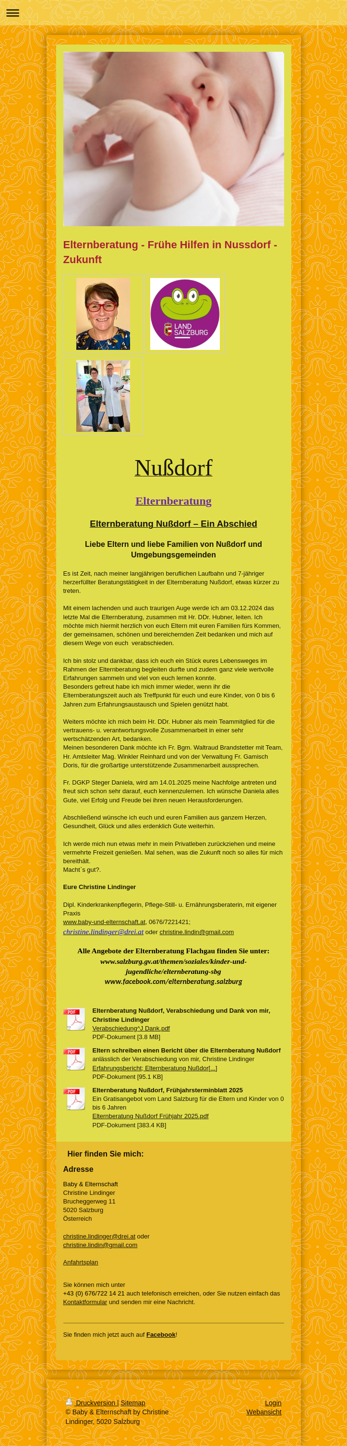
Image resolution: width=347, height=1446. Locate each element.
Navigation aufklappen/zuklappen (173, 12)
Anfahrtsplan (80, 1262)
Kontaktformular (85, 1302)
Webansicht (264, 1412)
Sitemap (133, 1403)
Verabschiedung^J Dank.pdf (131, 1028)
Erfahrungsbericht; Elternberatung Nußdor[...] (155, 1068)
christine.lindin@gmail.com (196, 932)
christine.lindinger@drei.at (99, 1236)
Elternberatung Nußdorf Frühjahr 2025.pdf (151, 1116)
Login (273, 1403)
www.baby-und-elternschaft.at (104, 921)
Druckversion (91, 1403)
